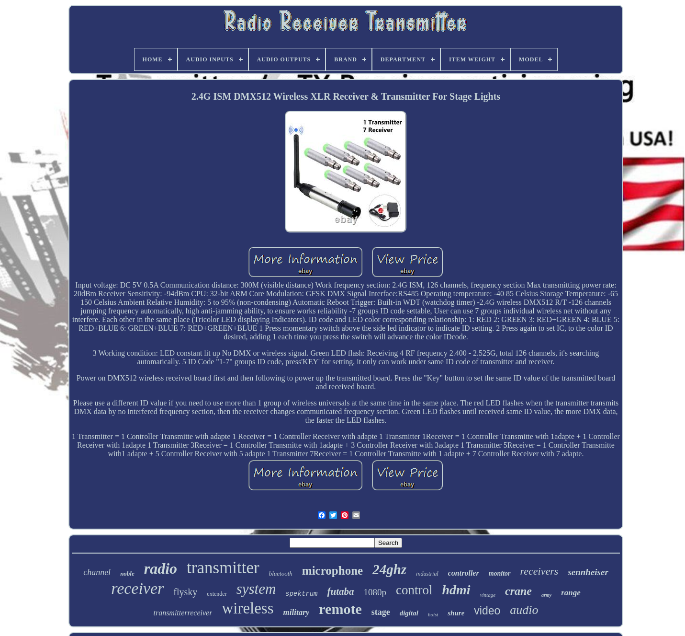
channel (97, 572)
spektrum (301, 594)
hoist (433, 614)
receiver (137, 588)
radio (160, 568)
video (487, 610)
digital (409, 613)
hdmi (456, 589)
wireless (247, 608)
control (414, 590)
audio (524, 610)
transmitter (223, 567)
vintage (487, 595)
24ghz (389, 569)
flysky (185, 592)
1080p (375, 592)
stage (380, 612)
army (546, 595)
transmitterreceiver (182, 613)
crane (518, 591)
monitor (500, 573)
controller (463, 573)
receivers (539, 571)
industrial (427, 573)
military (296, 612)
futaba (340, 591)
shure (456, 613)
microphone (332, 570)
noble (127, 573)
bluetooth (280, 573)
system (256, 588)
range (571, 592)
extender (216, 593)
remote (340, 609)
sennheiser (588, 572)
